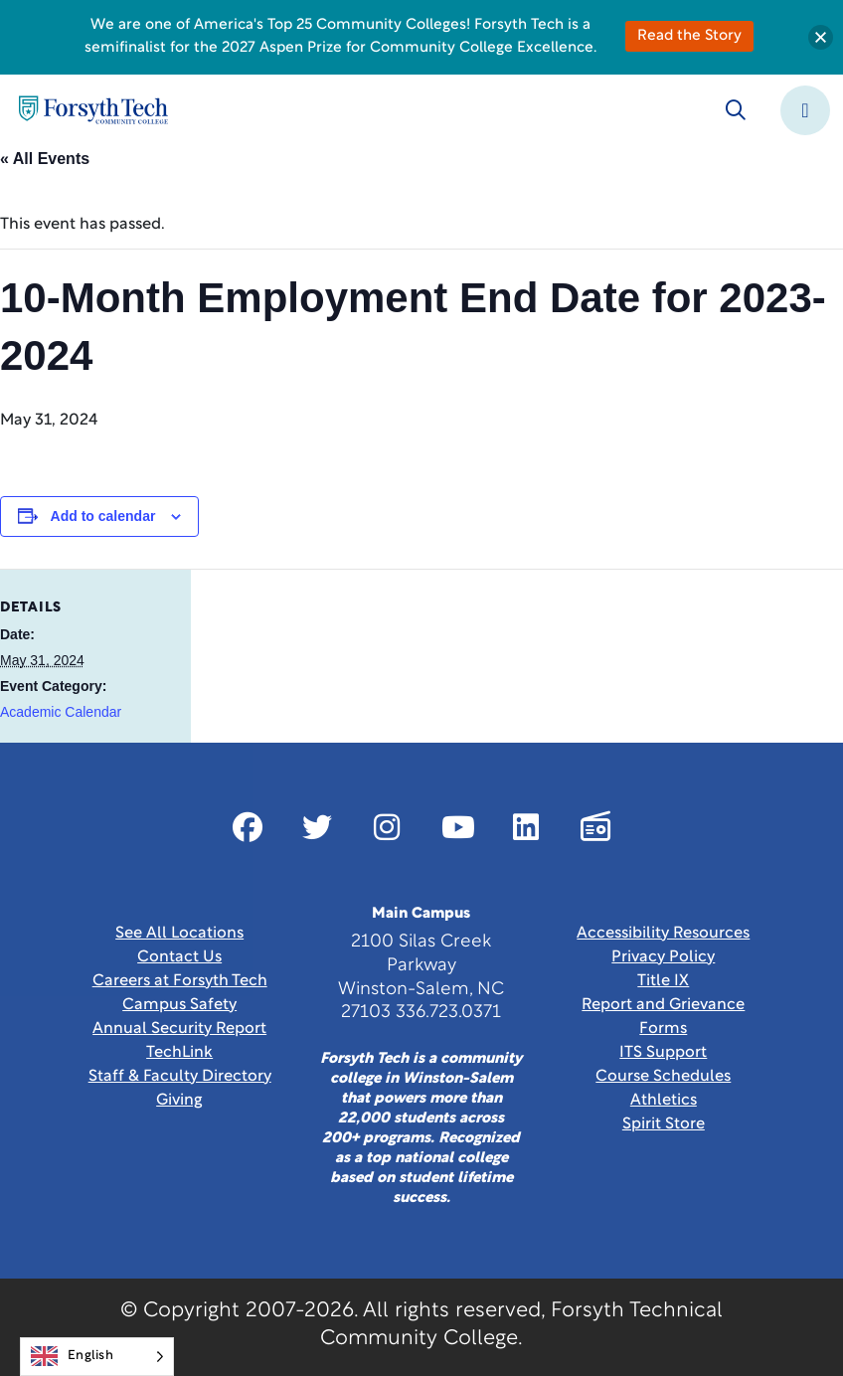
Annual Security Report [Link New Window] (179, 1029)
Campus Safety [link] (179, 1005)
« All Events (44, 158)
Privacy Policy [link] (663, 957)
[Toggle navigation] (805, 110)
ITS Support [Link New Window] (663, 1053)
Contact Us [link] (179, 957)
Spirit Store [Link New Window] (663, 1124)
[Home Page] (93, 110)
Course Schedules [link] (663, 1077)
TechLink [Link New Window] (179, 1053)
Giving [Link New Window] (179, 1101)
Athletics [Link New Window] (663, 1101)
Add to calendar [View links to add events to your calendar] (103, 516)
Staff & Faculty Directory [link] (179, 1077)
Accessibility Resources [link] (663, 934)
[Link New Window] (247, 827)
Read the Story (689, 36)
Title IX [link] (663, 981)
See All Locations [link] (179, 934)
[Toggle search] (735, 110)
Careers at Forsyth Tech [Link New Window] (179, 981)
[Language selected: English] (97, 1356)
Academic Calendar (60, 712)
